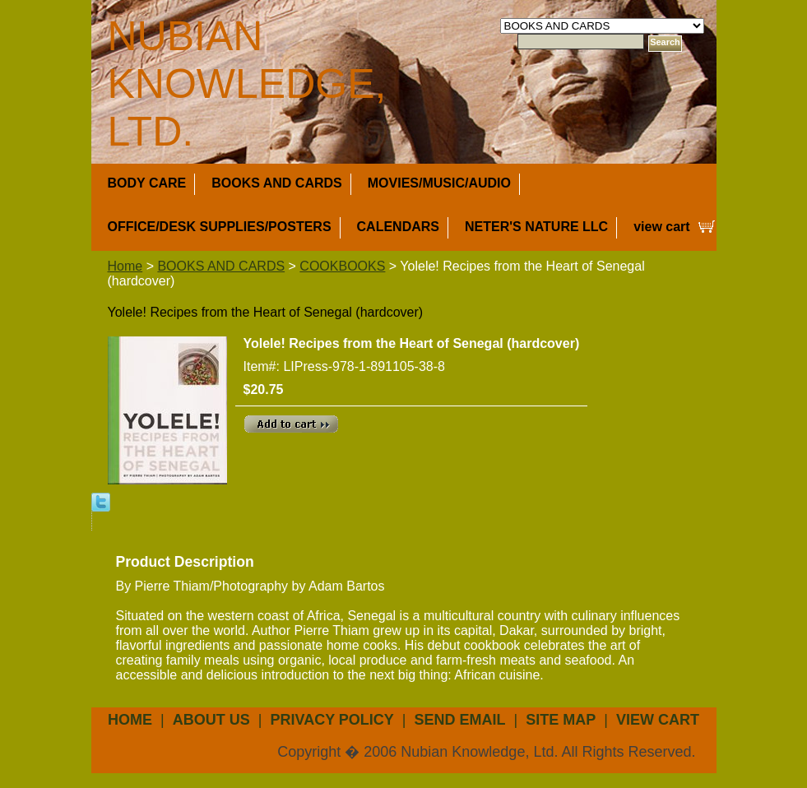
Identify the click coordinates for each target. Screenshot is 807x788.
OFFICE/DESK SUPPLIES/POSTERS (220, 227)
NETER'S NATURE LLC (536, 227)
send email (460, 720)
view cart (661, 227)
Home (125, 266)
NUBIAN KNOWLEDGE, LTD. (247, 84)
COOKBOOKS (342, 266)
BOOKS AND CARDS (276, 183)
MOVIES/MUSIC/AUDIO (439, 183)
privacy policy (331, 720)
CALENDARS (398, 227)
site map (561, 720)
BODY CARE (147, 183)
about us (211, 720)
